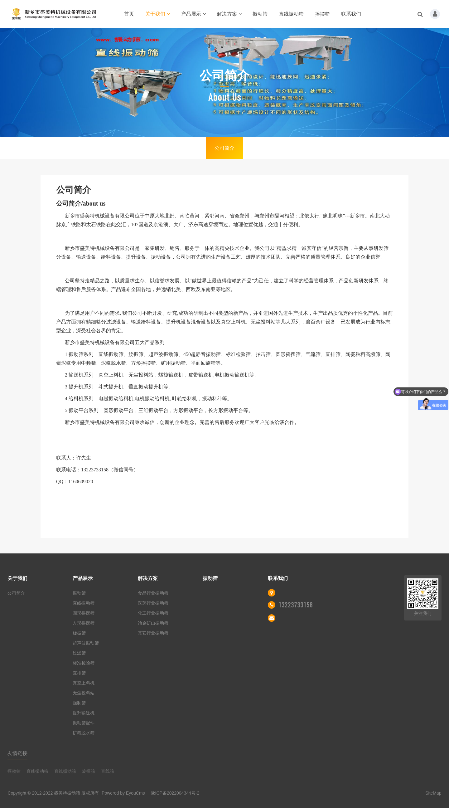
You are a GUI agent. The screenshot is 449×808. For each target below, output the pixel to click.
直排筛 (79, 672)
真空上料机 (83, 682)
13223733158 (295, 605)
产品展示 (193, 14)
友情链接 (17, 753)
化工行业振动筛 (153, 613)
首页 (129, 14)
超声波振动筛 (86, 642)
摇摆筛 (322, 14)
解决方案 (229, 14)
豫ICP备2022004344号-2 (175, 793)
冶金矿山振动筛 (153, 623)
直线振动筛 (291, 14)
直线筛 (107, 771)
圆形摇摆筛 (83, 613)
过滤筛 (79, 652)
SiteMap (433, 793)
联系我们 (351, 14)
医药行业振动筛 (153, 603)
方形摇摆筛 (83, 623)
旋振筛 (79, 632)
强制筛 (79, 702)
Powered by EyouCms (122, 793)
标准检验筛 (83, 662)
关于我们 (157, 14)
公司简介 (224, 148)
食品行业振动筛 (153, 593)
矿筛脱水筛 (83, 732)
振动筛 (260, 14)
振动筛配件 (83, 722)
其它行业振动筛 (153, 632)
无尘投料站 (83, 692)
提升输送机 (83, 712)
